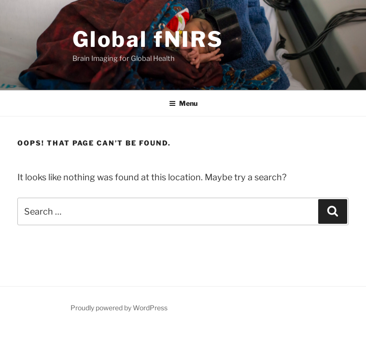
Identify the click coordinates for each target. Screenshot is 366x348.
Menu (183, 103)
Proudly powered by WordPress (119, 308)
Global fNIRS (148, 39)
